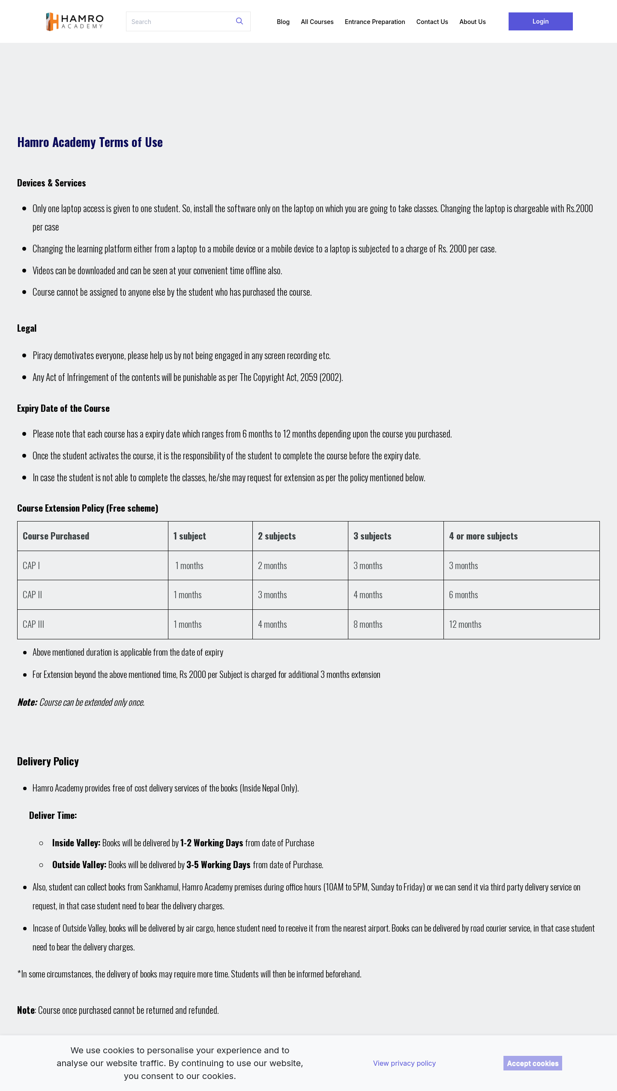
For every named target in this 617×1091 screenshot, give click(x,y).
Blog (283, 21)
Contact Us (432, 21)
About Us (472, 21)
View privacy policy (404, 1063)
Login (541, 21)
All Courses (317, 21)
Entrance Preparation (375, 21)
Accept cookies (533, 1063)
